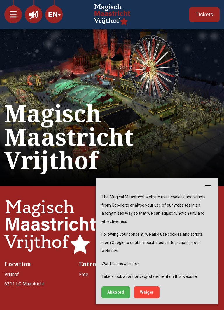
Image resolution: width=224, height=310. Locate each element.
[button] (13, 11)
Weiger (147, 292)
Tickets (204, 14)
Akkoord (115, 292)
